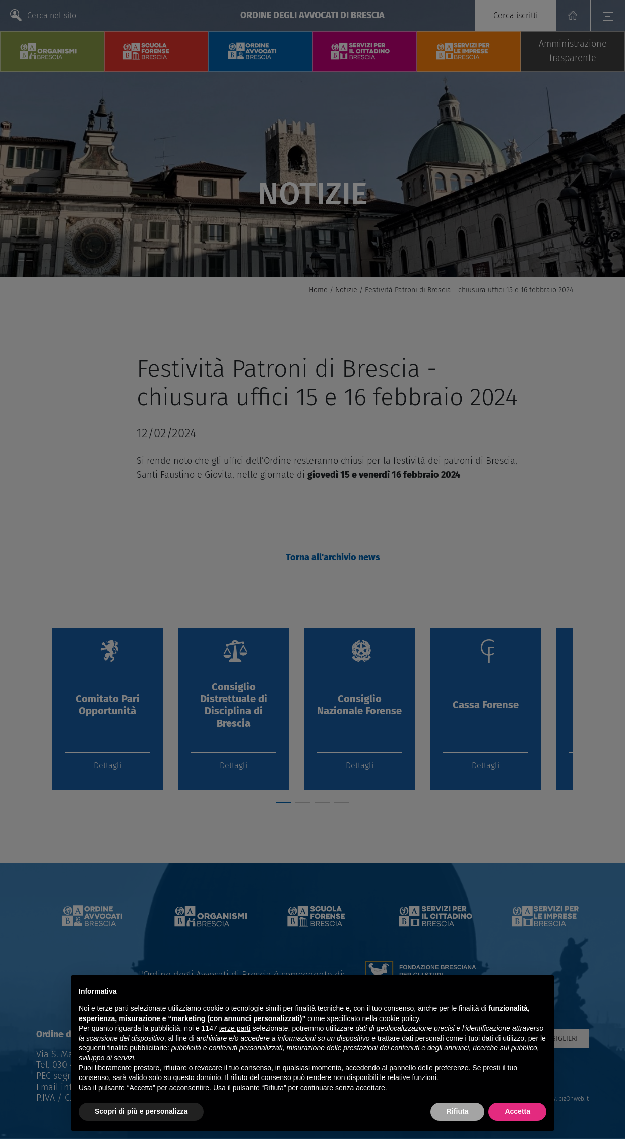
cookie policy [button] (399, 1018)
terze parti (235, 1028)
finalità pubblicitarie (137, 1048)
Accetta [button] (517, 1111)
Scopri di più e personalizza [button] (141, 1111)
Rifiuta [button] (458, 1111)
